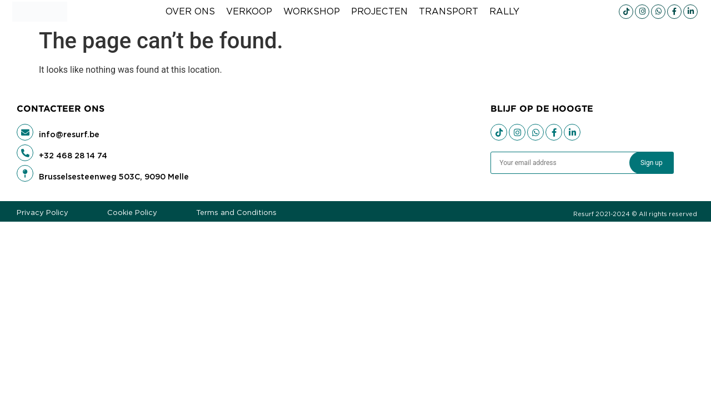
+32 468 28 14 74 (73, 155)
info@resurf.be (69, 134)
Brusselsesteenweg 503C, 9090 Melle (114, 176)
